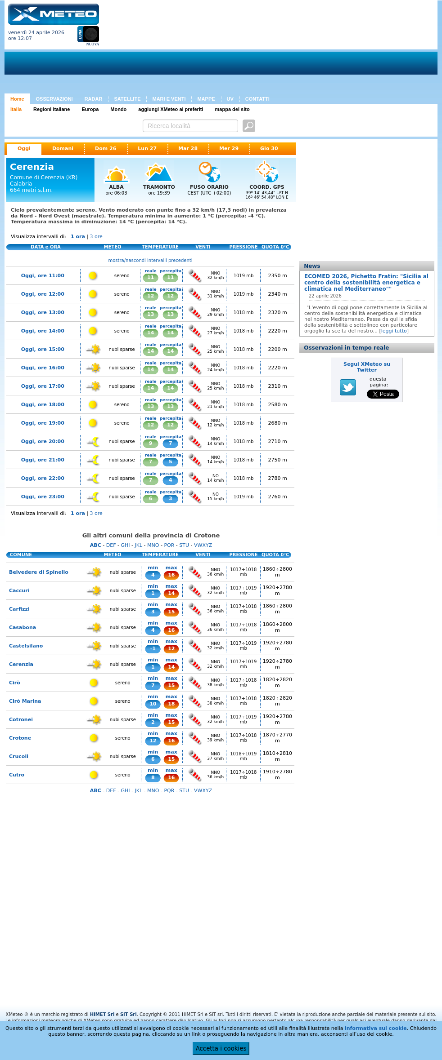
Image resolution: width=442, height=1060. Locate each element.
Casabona (22, 627)
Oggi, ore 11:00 (42, 276)
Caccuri (19, 591)
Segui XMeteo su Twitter (366, 367)
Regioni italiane (51, 109)
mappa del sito (232, 109)
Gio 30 (269, 148)
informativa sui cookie (376, 1028)
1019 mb (244, 275)
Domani (62, 148)
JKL (138, 545)
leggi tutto (394, 331)
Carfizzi (19, 609)
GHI (125, 545)
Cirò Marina (25, 701)
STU (184, 545)
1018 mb (244, 312)
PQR (169, 545)
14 (150, 333)
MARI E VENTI (168, 99)
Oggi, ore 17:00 (42, 386)
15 (171, 612)
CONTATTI (257, 99)
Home (17, 99)
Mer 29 (229, 148)
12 (150, 296)
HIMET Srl (102, 1014)
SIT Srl (128, 1014)
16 (171, 575)
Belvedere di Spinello (38, 572)
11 (150, 277)
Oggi (24, 148)
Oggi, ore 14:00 (42, 331)
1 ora (78, 236)
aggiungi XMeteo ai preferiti (170, 109)
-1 (153, 649)
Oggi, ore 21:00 (42, 460)
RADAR (94, 99)
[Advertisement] (156, 48)
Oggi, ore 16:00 (42, 368)
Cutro (16, 775)
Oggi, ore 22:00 (42, 478)
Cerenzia (21, 664)
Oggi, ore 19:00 (42, 423)
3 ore (96, 236)
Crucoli (18, 756)
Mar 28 (188, 148)
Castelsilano (26, 646)
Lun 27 (147, 148)
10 (152, 704)
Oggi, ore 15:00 (42, 349)
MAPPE (206, 99)
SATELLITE (127, 99)
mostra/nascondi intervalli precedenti (150, 260)
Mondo (118, 109)
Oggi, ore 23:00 (42, 497)
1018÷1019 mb (243, 756)
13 (150, 314)
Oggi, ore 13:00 (42, 312)
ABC (95, 545)
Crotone (20, 738)
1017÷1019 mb (243, 590)
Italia (16, 109)
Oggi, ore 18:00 (42, 405)
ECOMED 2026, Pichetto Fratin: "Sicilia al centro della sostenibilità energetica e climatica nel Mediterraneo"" (366, 282)
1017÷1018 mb (243, 572)
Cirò (14, 683)
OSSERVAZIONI (54, 99)
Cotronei (21, 720)
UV (230, 99)
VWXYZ (203, 545)
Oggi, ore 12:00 (42, 294)
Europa (90, 109)
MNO (153, 545)
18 (171, 704)
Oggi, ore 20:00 (42, 441)
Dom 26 (105, 148)
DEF (111, 545)
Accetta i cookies (221, 1048)
